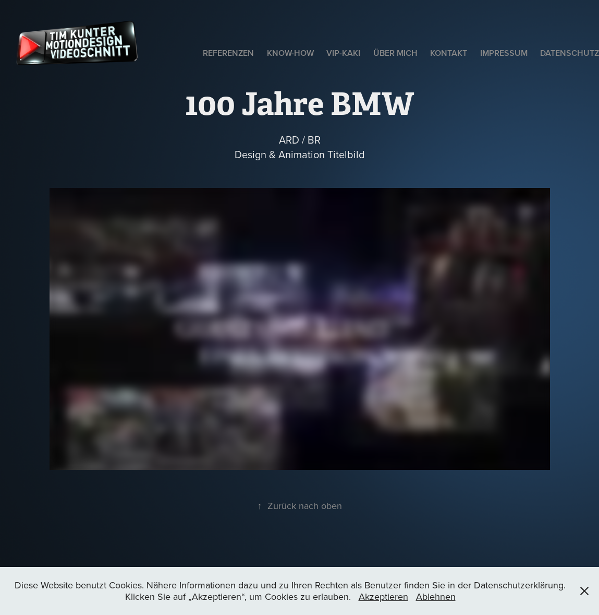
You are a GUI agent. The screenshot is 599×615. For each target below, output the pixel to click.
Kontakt (448, 53)
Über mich (395, 53)
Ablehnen (436, 596)
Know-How (290, 53)
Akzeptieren (383, 596)
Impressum (504, 53)
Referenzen (228, 53)
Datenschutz (569, 53)
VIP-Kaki (343, 53)
